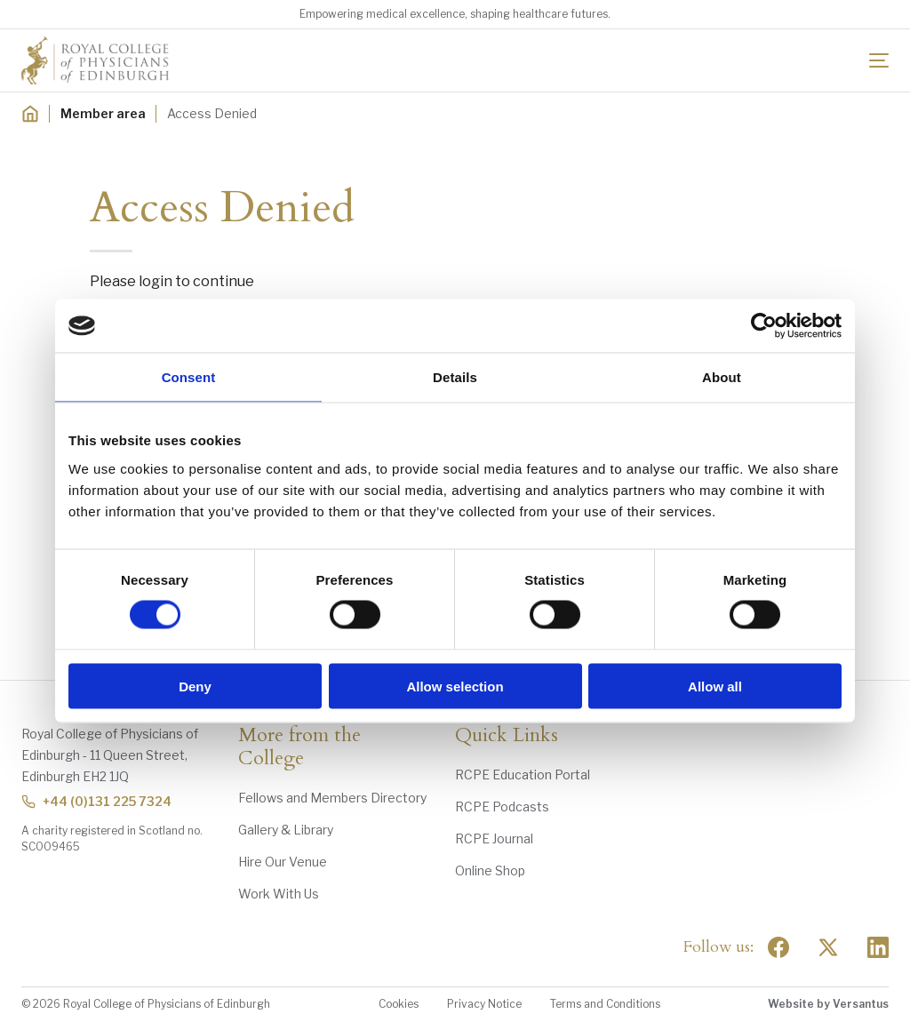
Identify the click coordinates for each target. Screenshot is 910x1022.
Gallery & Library (285, 829)
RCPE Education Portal (522, 774)
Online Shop (490, 870)
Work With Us (278, 893)
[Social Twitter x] (828, 947)
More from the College (299, 747)
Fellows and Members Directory (332, 797)
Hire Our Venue (282, 861)
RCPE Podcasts (502, 806)
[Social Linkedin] (878, 947)
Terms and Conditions (605, 1003)
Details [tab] (455, 377)
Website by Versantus (828, 1003)
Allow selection (454, 685)
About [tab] (721, 377)
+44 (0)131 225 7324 (96, 801)
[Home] (30, 114)
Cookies (399, 1003)
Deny (195, 685)
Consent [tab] (189, 377)
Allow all (715, 685)
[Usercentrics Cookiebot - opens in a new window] (764, 326)
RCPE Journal (494, 838)
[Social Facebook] (778, 947)
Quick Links (506, 735)
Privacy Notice (484, 1003)
